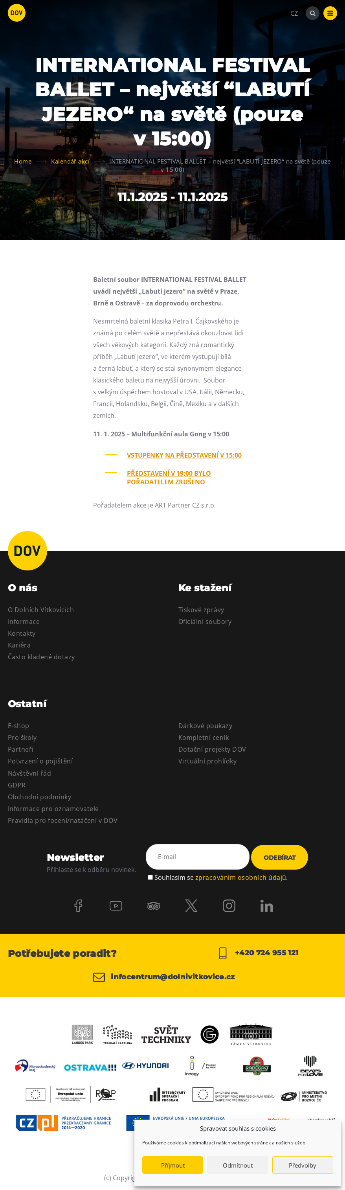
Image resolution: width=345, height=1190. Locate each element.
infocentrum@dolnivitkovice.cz (164, 977)
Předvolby (302, 1165)
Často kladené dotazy (41, 657)
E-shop (18, 725)
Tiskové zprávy (201, 609)
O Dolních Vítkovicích (41, 609)
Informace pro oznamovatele (53, 808)
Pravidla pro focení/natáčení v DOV (62, 820)
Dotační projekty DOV (212, 749)
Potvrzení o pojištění (40, 761)
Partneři (21, 749)
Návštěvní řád (29, 773)
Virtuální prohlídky (207, 761)
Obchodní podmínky (39, 797)
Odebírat (279, 857)
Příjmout (173, 1165)
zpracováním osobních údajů (240, 877)
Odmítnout (238, 1165)
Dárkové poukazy (205, 725)
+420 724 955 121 (257, 953)
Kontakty (22, 633)
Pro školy (22, 737)
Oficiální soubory (204, 621)
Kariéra (19, 645)
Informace (24, 621)
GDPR (17, 785)
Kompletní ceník (203, 737)
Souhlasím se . (221, 877)
